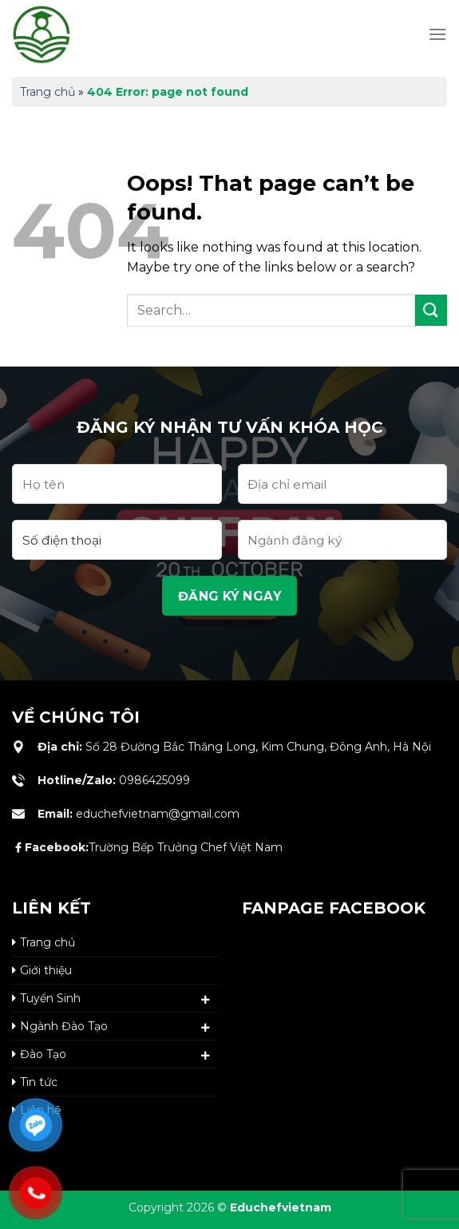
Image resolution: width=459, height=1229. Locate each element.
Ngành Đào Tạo (64, 1026)
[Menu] (437, 34)
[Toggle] (206, 1000)
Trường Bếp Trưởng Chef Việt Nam (154, 847)
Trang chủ (47, 92)
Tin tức (38, 1082)
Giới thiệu (46, 970)
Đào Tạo (43, 1054)
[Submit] (431, 310)
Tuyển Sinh (50, 998)
